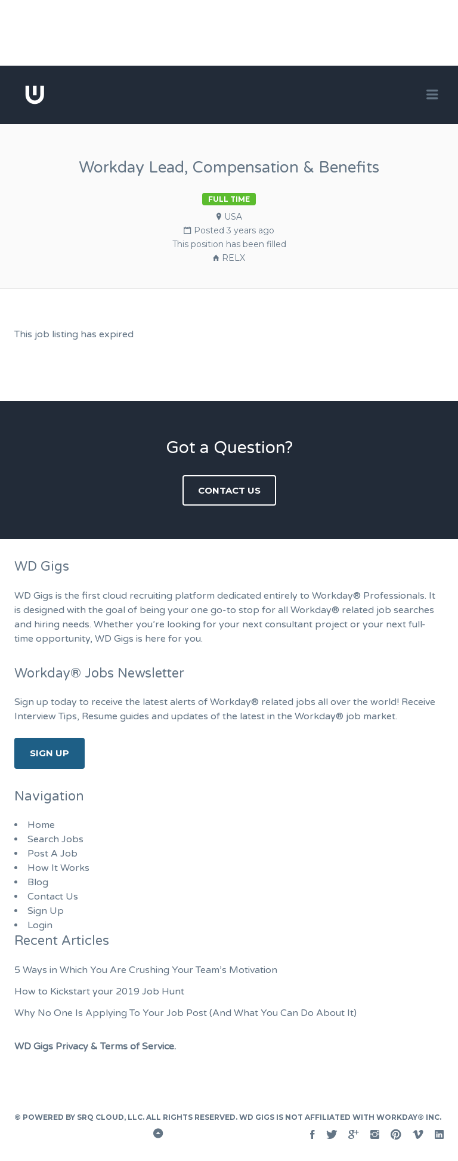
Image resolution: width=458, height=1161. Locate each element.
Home (41, 825)
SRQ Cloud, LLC (110, 1117)
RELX (233, 257)
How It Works (58, 868)
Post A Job (52, 854)
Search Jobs (55, 839)
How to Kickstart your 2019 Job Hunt (99, 991)
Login (39, 925)
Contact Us (229, 490)
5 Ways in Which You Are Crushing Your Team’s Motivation (145, 970)
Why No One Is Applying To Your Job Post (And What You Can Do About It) (185, 1013)
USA (233, 216)
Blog (37, 882)
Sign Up (49, 753)
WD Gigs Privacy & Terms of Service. (95, 1046)
